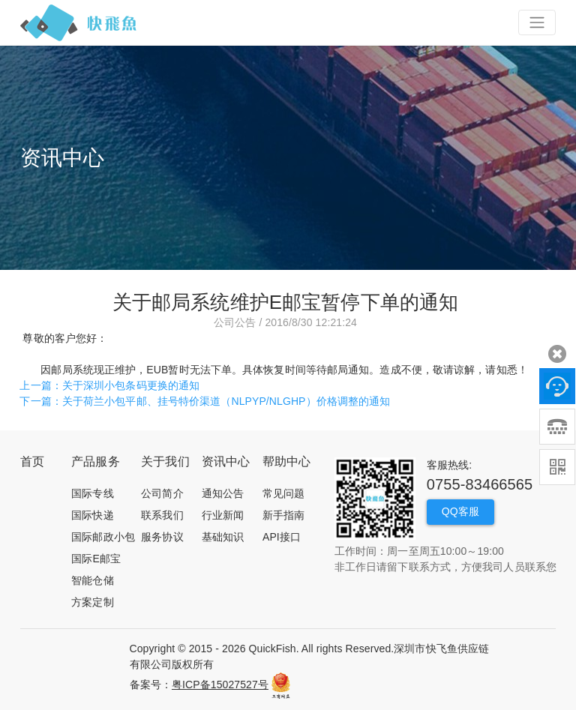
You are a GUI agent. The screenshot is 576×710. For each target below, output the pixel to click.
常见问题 (283, 493)
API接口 (281, 537)
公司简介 (162, 493)
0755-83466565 (479, 484)
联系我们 (162, 515)
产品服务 (95, 461)
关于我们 (165, 461)
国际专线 (92, 493)
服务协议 (162, 537)
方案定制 (92, 602)
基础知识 (223, 537)
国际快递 (92, 515)
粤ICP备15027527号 (220, 685)
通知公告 (223, 493)
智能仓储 (92, 580)
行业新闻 (223, 515)
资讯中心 (226, 461)
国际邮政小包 (103, 537)
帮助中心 (286, 461)
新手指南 (283, 515)
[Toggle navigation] (537, 22)
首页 (32, 461)
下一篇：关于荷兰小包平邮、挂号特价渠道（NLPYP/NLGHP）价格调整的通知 (205, 401)
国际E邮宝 (96, 559)
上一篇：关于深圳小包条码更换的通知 (110, 385)
